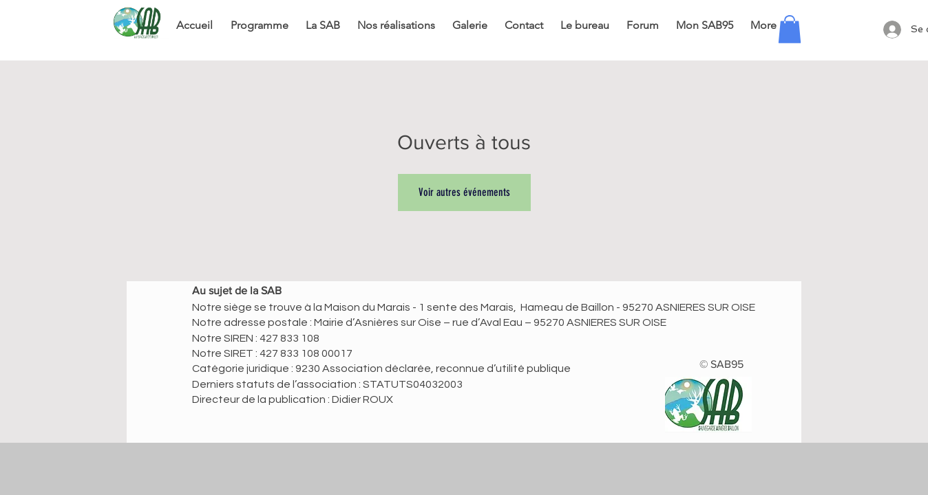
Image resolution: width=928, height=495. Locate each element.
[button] (789, 29)
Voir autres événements (464, 192)
